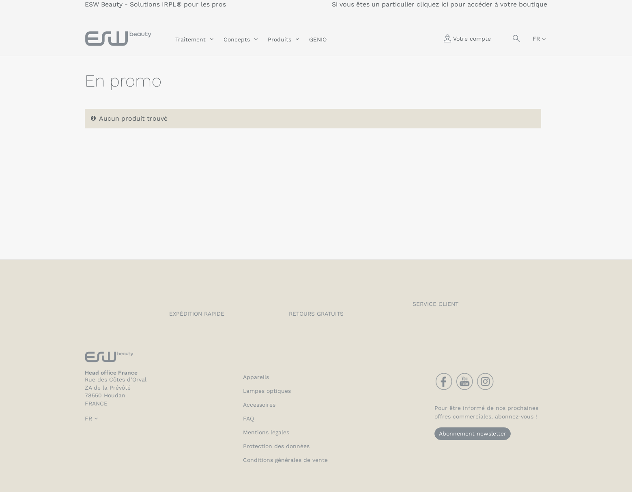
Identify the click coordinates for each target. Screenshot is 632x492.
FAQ (248, 418)
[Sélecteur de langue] (539, 38)
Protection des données (276, 446)
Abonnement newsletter (472, 433)
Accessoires (259, 404)
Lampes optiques (267, 391)
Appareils (256, 377)
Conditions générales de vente (285, 460)
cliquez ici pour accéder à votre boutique (482, 4)
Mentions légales (266, 432)
